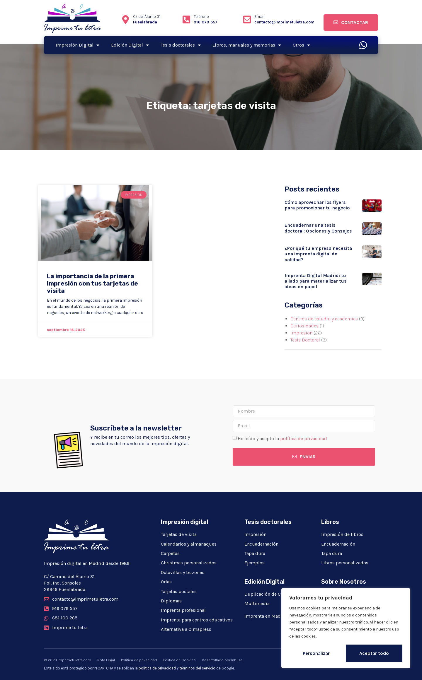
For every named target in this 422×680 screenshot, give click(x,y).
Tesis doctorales (181, 45)
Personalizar (316, 653)
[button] (351, 22)
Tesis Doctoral (305, 340)
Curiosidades (304, 326)
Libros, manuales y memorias (246, 45)
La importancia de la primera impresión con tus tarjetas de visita (92, 283)
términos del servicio (197, 668)
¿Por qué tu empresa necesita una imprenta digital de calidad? (318, 253)
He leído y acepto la (282, 438)
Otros (301, 45)
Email (259, 16)
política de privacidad (303, 438)
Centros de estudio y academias (324, 319)
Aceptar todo (374, 653)
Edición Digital (130, 45)
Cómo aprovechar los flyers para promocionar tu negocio (317, 205)
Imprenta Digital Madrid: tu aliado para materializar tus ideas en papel (316, 281)
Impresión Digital (77, 45)
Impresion (301, 333)
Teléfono (201, 16)
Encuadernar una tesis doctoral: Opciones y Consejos (318, 227)
